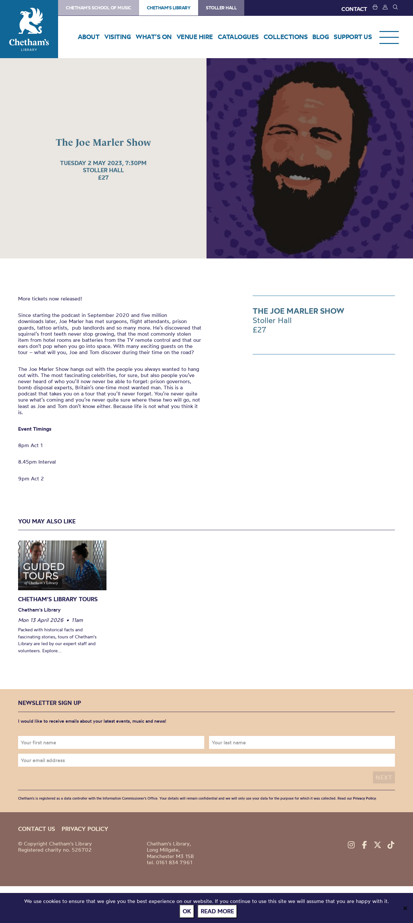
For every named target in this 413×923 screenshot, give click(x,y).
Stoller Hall (221, 7)
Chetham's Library (29, 29)
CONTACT (354, 8)
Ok (187, 911)
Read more (217, 911)
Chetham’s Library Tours (58, 599)
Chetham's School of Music (98, 7)
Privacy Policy (364, 798)
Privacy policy (85, 829)
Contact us (36, 829)
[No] (405, 908)
